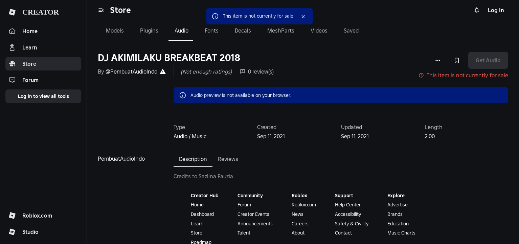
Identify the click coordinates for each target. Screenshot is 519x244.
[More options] (437, 60)
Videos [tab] (319, 30)
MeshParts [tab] (280, 30)
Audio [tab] (181, 30)
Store (120, 10)
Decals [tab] (243, 30)
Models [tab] (115, 30)
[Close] (303, 16)
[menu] (101, 10)
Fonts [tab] (212, 30)
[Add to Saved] (456, 60)
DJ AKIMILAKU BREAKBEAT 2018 (169, 58)
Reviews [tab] (228, 159)
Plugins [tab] (149, 30)
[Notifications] (477, 10)
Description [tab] (193, 159)
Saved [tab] (351, 30)
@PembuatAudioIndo (131, 71)
